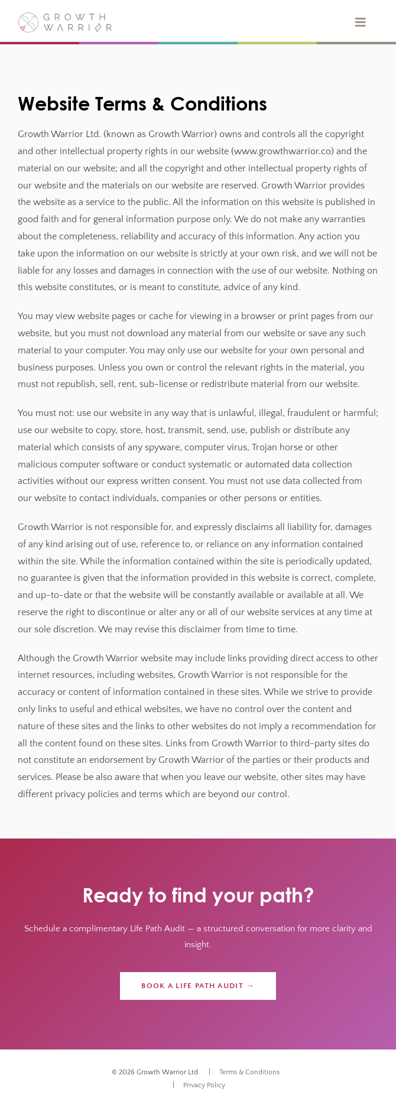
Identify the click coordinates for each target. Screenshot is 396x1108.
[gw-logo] (65, 16)
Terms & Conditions (249, 1072)
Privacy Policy (204, 1085)
